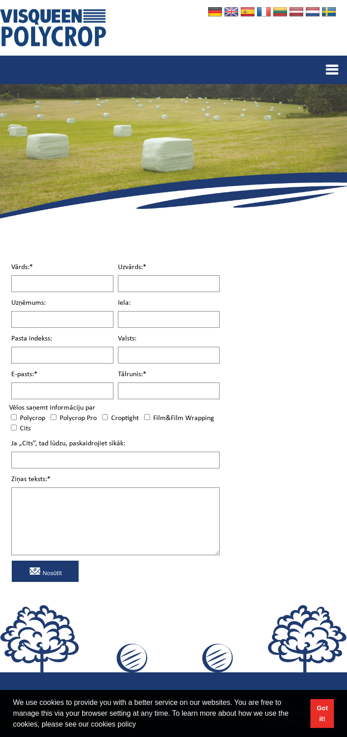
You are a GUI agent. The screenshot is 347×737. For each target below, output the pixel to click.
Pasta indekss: (31, 339)
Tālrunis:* (132, 374)
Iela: (124, 303)
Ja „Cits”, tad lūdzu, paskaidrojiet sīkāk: (68, 444)
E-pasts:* (24, 374)
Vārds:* (22, 267)
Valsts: (127, 339)
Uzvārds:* (132, 267)
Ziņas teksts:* (31, 479)
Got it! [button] (322, 713)
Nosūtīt (45, 571)
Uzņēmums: (28, 303)
